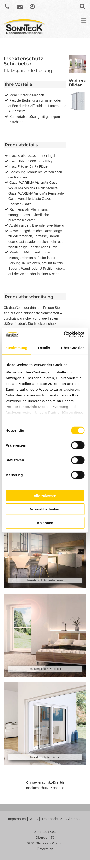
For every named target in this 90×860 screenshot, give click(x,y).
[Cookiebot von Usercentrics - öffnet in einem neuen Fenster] (64, 334)
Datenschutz (52, 819)
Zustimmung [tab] (16, 347)
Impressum (17, 819)
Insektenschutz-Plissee (43, 788)
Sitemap (73, 819)
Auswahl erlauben (45, 509)
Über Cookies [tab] (72, 347)
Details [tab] (44, 347)
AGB (34, 819)
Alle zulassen (45, 495)
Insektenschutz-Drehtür (47, 782)
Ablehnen (45, 523)
